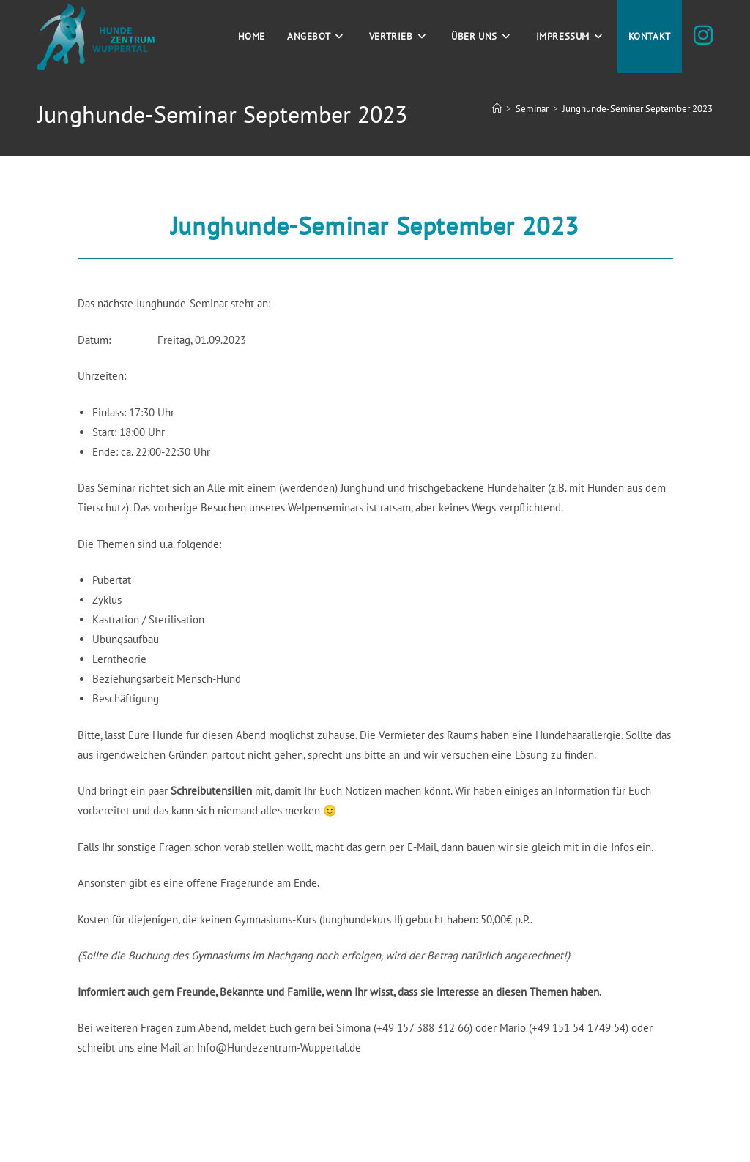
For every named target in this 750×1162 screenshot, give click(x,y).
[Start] (497, 108)
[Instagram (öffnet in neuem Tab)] (703, 35)
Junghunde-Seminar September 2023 (637, 108)
